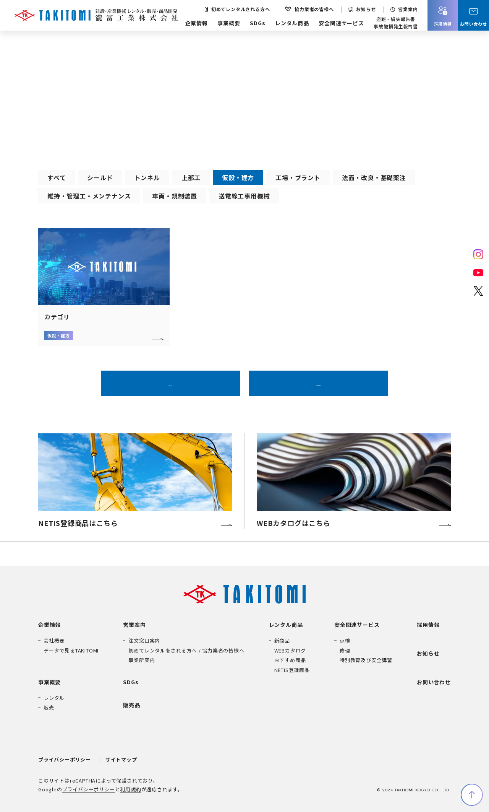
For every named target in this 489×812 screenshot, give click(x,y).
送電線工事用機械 (244, 195)
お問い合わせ (434, 682)
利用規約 (130, 789)
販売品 (131, 705)
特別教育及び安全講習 (366, 660)
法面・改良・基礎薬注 (374, 177)
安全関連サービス (341, 23)
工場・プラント (298, 177)
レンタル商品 (292, 23)
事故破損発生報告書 (396, 26)
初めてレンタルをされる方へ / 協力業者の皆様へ (186, 650)
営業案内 (408, 9)
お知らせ (366, 9)
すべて (56, 177)
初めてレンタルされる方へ (240, 9)
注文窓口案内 (144, 640)
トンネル (147, 177)
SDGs (257, 23)
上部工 (191, 177)
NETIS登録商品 (292, 670)
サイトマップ (121, 759)
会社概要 (54, 640)
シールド (100, 177)
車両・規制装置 (174, 195)
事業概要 (228, 23)
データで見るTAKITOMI (71, 650)
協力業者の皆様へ (314, 9)
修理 (345, 650)
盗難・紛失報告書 (395, 19)
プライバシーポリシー (64, 759)
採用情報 (428, 624)
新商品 (282, 640)
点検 (345, 640)
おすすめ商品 (290, 660)
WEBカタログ (290, 650)
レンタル (54, 697)
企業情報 (196, 23)
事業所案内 (141, 660)
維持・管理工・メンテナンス (89, 195)
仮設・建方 (238, 177)
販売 (49, 707)
